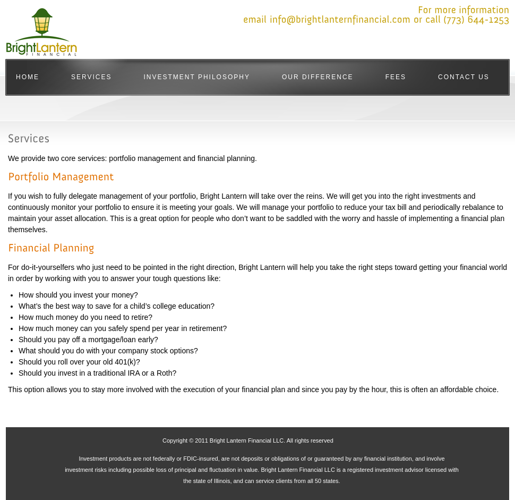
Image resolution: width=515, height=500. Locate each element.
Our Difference (318, 77)
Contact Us (464, 77)
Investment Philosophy (196, 77)
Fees (395, 77)
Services (91, 77)
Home (27, 77)
